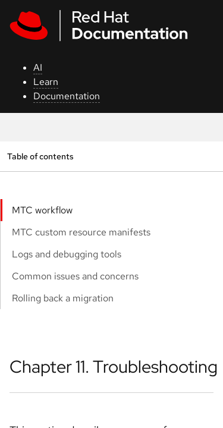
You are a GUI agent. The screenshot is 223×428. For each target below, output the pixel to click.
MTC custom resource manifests (81, 232)
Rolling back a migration (63, 298)
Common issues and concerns (75, 276)
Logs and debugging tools (66, 254)
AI (37, 67)
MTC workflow (42, 210)
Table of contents (40, 156)
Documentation (66, 96)
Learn (45, 81)
